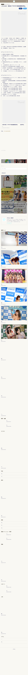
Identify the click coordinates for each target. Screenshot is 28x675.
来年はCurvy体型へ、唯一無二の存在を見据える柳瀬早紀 (13, 327)
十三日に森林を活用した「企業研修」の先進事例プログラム (13, 480)
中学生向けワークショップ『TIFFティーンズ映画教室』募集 (13, 602)
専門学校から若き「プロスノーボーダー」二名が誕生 (14, 608)
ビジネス (2, 4)
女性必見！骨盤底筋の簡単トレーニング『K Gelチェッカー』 (16, 559)
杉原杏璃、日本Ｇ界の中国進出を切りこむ (10, 346)
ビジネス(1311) (3, 150)
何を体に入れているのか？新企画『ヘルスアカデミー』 (12, 656)
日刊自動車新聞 (7, 131)
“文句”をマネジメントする (5, 663)
